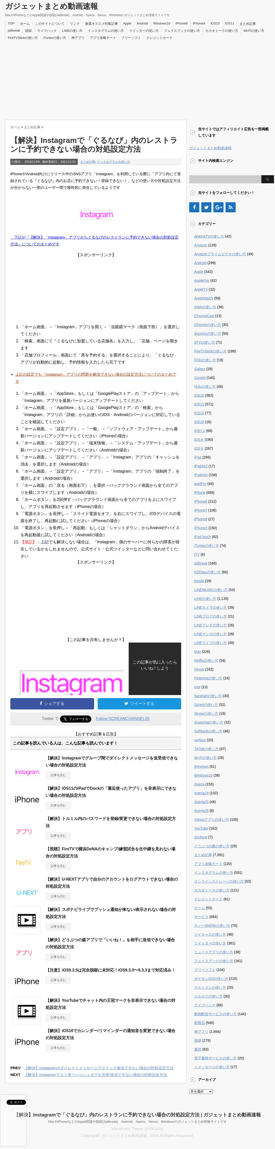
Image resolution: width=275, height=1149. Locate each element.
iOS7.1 (199, 431)
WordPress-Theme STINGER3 (137, 1129)
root (197, 687)
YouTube (201, 828)
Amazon (200, 245)
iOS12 (199, 413)
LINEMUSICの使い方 (211, 590)
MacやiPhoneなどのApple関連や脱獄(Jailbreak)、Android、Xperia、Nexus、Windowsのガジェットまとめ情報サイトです (137, 1122)
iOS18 (199, 422)
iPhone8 (182, 23)
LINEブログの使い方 (210, 616)
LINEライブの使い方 (210, 643)
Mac (197, 652)
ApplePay (201, 280)
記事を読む (58, 775)
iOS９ (199, 448)
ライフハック (47, 31)
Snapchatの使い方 (208, 722)
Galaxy (199, 369)
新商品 (199, 1023)
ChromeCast (204, 316)
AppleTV (201, 289)
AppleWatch (203, 298)
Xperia (199, 784)
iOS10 (215, 23)
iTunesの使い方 (54, 38)
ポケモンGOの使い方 (211, 979)
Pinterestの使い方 (208, 678)
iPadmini (201, 475)
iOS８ (199, 440)
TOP (11, 23)
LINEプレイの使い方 (210, 625)
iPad (197, 457)
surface (200, 740)
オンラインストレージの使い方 (219, 881)
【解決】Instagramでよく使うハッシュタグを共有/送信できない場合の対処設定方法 (95, 1075)
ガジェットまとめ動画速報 (51, 6)
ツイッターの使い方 (144, 31)
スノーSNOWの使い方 (212, 926)
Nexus (199, 669)
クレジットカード (159, 38)
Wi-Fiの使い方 (253, 31)
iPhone (199, 493)
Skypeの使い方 (206, 713)
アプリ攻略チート (103, 38)
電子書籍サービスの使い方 (215, 1058)
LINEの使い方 (72, 31)
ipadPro (200, 484)
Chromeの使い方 (207, 325)
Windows (201, 766)
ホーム (25, 23)
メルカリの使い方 (208, 996)
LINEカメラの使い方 (210, 607)
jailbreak (14, 30)
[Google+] (218, 207)
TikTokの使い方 (206, 749)
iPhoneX (199, 23)
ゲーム (199, 908)
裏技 (197, 1049)
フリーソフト (131, 38)
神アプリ (78, 38)
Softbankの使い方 (208, 731)
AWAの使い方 (205, 307)
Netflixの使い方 (206, 660)
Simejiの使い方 (206, 705)
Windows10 (161, 23)
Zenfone (200, 837)
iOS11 (229, 23)
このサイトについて (50, 23)
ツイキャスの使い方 (210, 934)
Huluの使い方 (205, 387)
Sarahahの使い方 (208, 696)
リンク (75, 23)
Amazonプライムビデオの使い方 (220, 254)
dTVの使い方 (204, 342)
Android (142, 23)
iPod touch (202, 537)
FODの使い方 (205, 360)
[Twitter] (206, 207)
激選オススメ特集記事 (101, 23)
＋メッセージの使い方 (212, 1067)
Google (200, 378)
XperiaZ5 (201, 802)
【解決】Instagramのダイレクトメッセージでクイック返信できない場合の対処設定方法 (99, 1068)
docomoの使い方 (207, 333)
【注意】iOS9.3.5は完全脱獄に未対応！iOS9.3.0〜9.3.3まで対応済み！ (110, 970)
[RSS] (231, 207)
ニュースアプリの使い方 (213, 952)
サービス (201, 917)
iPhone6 (200, 501)
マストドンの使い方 (210, 987)
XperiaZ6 (201, 811)
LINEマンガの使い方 (210, 634)
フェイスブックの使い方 (182, 31)
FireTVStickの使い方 (23, 38)
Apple (127, 23)
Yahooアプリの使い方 (211, 820)
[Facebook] (194, 207)
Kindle (199, 581)
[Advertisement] (137, 79)
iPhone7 (200, 510)
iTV (197, 554)
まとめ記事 (247, 23)
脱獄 (28, 31)
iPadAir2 (201, 466)
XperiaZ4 (201, 793)
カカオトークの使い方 (221, 31)
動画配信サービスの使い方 (215, 1014)
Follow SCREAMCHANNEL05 (123, 719)
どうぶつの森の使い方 (212, 846)
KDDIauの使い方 (207, 572)
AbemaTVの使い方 (209, 236)
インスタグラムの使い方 (106, 31)
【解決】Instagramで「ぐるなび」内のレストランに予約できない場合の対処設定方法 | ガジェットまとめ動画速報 (137, 1114)
